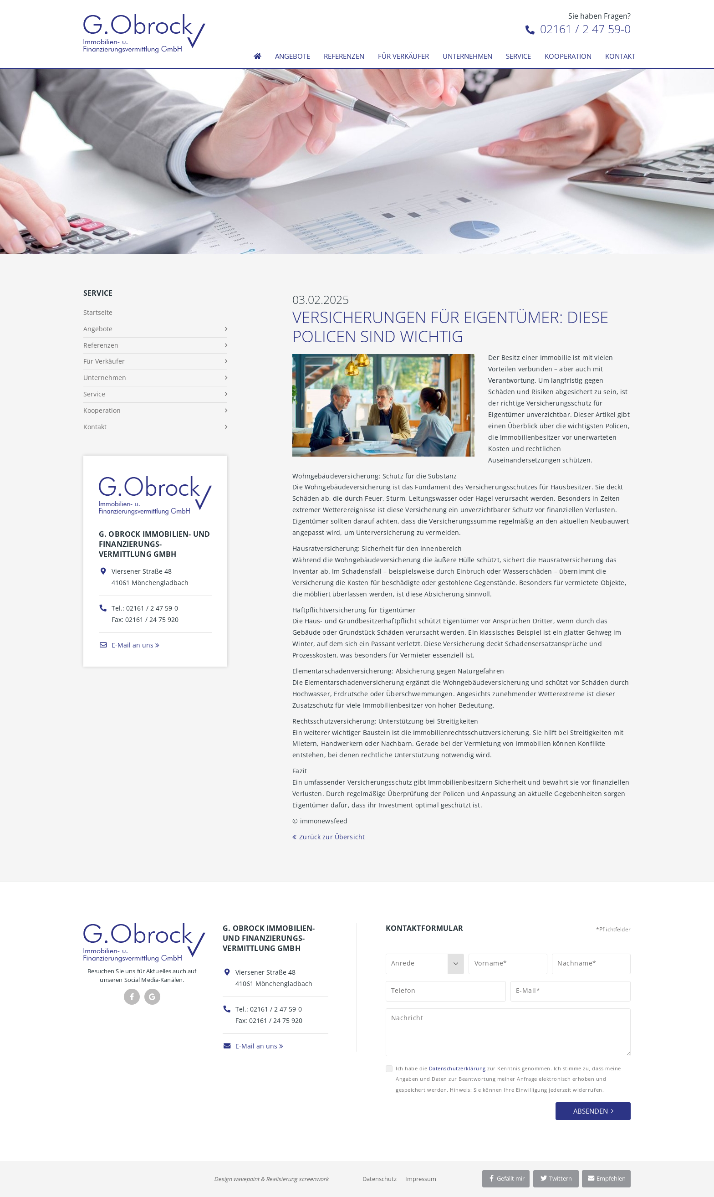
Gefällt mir (506, 1178)
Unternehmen (467, 56)
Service (518, 56)
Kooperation (568, 56)
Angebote (292, 56)
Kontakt (620, 56)
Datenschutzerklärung (457, 1068)
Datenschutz (379, 1179)
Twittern (556, 1178)
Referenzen (344, 56)
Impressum (420, 1179)
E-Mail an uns (126, 645)
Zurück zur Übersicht (332, 836)
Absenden (590, 1110)
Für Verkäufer (403, 56)
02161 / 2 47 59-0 (578, 28)
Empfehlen (606, 1178)
